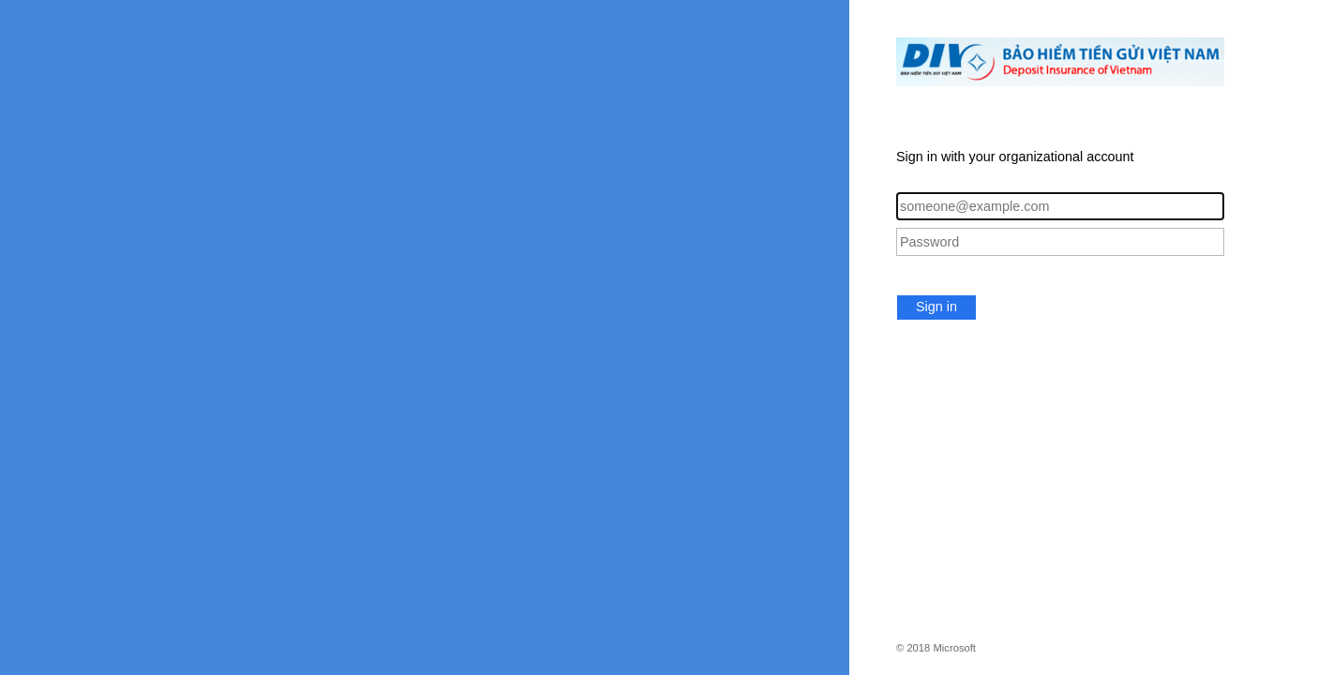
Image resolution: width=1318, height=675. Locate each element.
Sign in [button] (936, 306)
